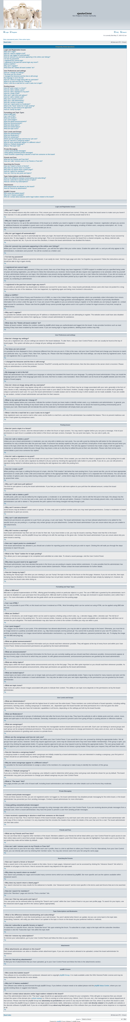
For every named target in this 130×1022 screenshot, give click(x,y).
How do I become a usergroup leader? (17, 140)
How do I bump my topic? (12, 109)
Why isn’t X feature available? (14, 195)
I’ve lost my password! (11, 59)
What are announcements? (13, 123)
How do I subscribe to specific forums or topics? (20, 180)
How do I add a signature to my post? (16, 92)
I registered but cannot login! (13, 60)
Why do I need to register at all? (14, 53)
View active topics (24, 39)
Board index (7, 42)
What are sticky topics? (12, 125)
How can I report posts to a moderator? (17, 104)
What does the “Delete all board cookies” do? (19, 68)
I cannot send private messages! (15, 151)
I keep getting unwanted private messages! (18, 153)
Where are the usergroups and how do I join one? (20, 139)
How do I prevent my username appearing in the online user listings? (27, 57)
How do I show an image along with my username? (21, 80)
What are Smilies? (10, 118)
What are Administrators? (12, 133)
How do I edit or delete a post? (14, 90)
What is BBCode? (10, 114)
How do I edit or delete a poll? (14, 97)
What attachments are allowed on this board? (19, 186)
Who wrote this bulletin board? (14, 193)
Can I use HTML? (10, 116)
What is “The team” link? (12, 146)
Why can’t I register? (11, 66)
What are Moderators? (11, 135)
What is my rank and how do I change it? (17, 81)
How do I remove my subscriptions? (16, 182)
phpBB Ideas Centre (101, 985)
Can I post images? (10, 120)
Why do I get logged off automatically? (17, 55)
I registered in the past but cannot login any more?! (21, 62)
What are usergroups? (11, 137)
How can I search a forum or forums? (16, 166)
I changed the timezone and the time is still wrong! (21, 76)
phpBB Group (65, 975)
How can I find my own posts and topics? (17, 173)
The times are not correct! (12, 74)
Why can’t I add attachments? (14, 100)
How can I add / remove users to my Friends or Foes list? (23, 161)
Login (6, 32)
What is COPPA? (9, 64)
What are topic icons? (11, 128)
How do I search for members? (14, 171)
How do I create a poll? (12, 93)
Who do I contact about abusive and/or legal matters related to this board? (29, 197)
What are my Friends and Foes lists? (16, 159)
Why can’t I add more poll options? (15, 95)
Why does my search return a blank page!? (18, 169)
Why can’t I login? (10, 52)
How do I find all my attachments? (15, 188)
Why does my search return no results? (17, 168)
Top (5, 217)
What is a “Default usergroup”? (14, 144)
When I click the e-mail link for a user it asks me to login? (23, 83)
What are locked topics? (12, 127)
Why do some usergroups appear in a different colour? (22, 142)
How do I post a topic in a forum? (15, 88)
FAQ (116, 32)
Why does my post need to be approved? (18, 108)
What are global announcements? (15, 121)
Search (123, 32)
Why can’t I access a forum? (13, 99)
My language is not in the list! (14, 78)
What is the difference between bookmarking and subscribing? (25, 178)
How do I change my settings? (14, 72)
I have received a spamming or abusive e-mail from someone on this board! (29, 154)
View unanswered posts (10, 39)
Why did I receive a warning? (13, 102)
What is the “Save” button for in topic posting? (19, 106)
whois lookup (37, 998)
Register (13, 32)
